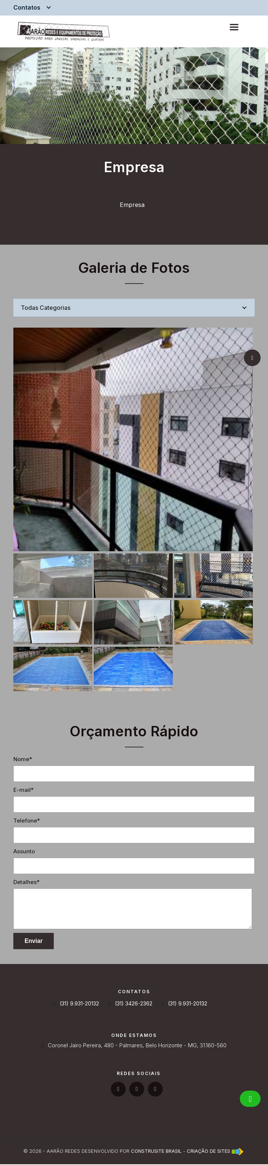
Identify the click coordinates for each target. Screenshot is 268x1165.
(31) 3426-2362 (130, 1004)
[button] (34, 7)
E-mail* (23, 790)
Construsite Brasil (156, 1152)
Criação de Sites (208, 1152)
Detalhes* (26, 882)
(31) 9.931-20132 (76, 1004)
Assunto (24, 852)
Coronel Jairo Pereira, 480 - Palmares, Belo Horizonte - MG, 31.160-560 (134, 1045)
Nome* (22, 759)
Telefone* (26, 821)
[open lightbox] (133, 440)
